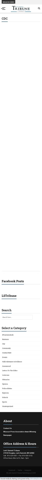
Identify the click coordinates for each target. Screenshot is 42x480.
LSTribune (9, 296)
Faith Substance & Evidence (12, 362)
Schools (5, 397)
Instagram (28, 470)
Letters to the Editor (9, 371)
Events (4, 357)
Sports (4, 402)
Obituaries (6, 380)
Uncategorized (7, 406)
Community (6, 348)
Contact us (7, 428)
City (3, 344)
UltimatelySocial (36, 479)
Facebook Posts (13, 281)
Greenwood (6, 366)
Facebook (12, 470)
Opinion (5, 384)
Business (5, 339)
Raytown (5, 393)
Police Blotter (7, 388)
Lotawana (5, 375)
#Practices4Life (8, 335)
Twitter (20, 470)
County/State (6, 353)
